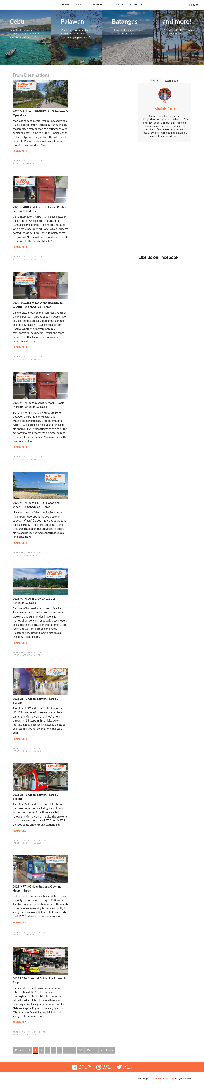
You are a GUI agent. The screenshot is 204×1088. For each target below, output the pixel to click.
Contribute (116, 4)
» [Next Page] (101, 1050)
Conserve (96, 4)
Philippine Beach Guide (164, 1078)
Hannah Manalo (32, 751)
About (80, 4)
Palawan (76, 37)
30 (88, 1050)
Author (155, 81)
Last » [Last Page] (109, 1050)
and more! (178, 37)
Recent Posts (171, 81)
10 (72, 1050)
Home (65, 4)
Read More (20, 151)
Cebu (25, 37)
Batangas (127, 37)
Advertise (136, 4)
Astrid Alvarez (31, 259)
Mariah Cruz (30, 163)
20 (80, 1050)
